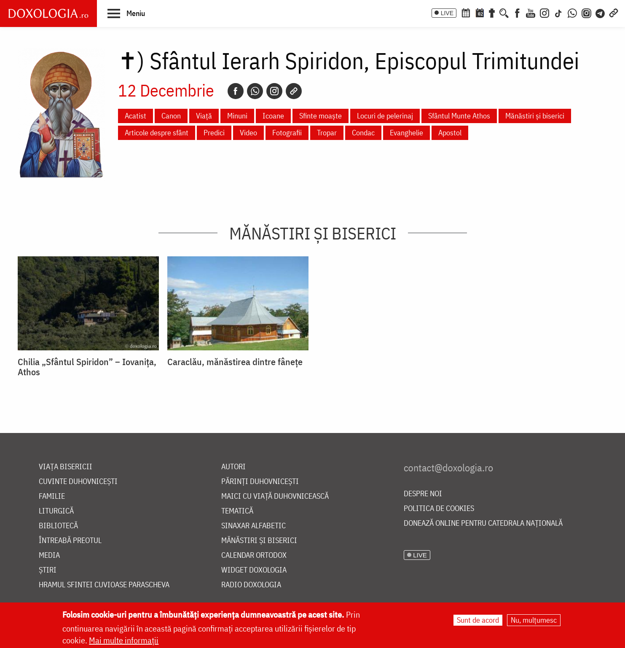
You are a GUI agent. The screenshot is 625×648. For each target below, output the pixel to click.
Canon (171, 116)
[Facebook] (517, 12)
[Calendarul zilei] (480, 12)
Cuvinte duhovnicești (78, 481)
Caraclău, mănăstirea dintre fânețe (235, 362)
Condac (363, 132)
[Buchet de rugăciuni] (492, 12)
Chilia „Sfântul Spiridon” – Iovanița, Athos (87, 367)
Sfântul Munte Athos (459, 116)
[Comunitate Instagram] (586, 12)
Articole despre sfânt (156, 132)
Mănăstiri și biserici (534, 116)
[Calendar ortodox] (466, 12)
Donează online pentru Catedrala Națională (483, 523)
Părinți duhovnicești (260, 481)
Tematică (237, 511)
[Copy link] (294, 91)
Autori (233, 466)
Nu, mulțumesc (534, 620)
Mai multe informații (123, 640)
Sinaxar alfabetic (253, 526)
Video (248, 132)
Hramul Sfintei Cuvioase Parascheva (104, 585)
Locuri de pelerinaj (385, 116)
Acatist (135, 116)
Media (49, 555)
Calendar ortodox (254, 555)
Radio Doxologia (251, 585)
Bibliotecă (58, 526)
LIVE (447, 13)
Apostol (449, 132)
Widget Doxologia (254, 570)
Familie (52, 496)
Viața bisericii (65, 466)
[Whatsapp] (255, 91)
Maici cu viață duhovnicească (275, 496)
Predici (214, 132)
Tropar (327, 132)
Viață (204, 116)
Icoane (273, 116)
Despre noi (423, 493)
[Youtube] (530, 12)
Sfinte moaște (320, 116)
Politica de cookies (439, 508)
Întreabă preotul (70, 540)
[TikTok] (558, 12)
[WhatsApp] (572, 12)
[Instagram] (544, 12)
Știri (47, 570)
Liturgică (56, 511)
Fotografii (287, 132)
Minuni (237, 116)
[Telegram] (600, 12)
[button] (126, 13)
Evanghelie (406, 132)
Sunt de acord (478, 620)
